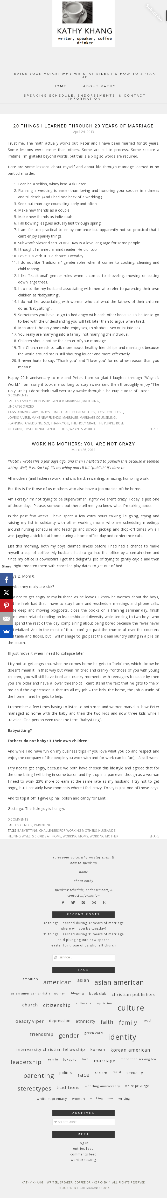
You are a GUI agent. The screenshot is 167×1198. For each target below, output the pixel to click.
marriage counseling (98, 417)
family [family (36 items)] (128, 1022)
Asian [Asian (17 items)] (83, 980)
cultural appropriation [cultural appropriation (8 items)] (94, 1003)
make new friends (46, 417)
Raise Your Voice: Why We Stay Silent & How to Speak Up (85, 75)
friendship (41, 401)
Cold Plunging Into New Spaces (83, 940)
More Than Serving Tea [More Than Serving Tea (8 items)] (138, 1059)
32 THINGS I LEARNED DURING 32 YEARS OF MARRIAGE (83, 923)
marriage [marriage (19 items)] (104, 1061)
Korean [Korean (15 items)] (97, 1049)
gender (58, 401)
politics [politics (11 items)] (65, 1072)
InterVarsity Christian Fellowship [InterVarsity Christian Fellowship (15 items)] (50, 1049)
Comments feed (83, 1154)
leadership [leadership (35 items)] (26, 1062)
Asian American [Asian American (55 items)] (119, 982)
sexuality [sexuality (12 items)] (135, 1072)
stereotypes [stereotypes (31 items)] (34, 1088)
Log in (83, 1143)
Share (154, 429)
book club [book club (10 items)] (98, 993)
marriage (73, 401)
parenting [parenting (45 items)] (38, 1075)
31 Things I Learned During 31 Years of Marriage (83, 934)
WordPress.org (83, 1160)
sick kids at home (46, 836)
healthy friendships (78, 412)
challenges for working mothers (68, 830)
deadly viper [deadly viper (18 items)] (30, 1021)
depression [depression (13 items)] (60, 1020)
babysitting (50, 412)
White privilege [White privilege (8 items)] (137, 1086)
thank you (60, 423)
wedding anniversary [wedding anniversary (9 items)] (102, 1086)
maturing (90, 401)
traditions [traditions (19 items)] (68, 1087)
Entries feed (83, 1148)
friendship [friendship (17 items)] (41, 1034)
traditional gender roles (46, 429)
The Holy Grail (83, 423)
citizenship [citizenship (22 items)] (57, 1005)
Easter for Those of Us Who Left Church (83, 945)
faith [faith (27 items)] (107, 1021)
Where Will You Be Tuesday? (84, 928)
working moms (75, 836)
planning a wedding (25, 423)
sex (46, 423)
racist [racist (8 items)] (117, 1072)
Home (60, 86)
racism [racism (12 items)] (101, 1072)
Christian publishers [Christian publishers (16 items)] (134, 994)
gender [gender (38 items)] (69, 1035)
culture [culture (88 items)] (130, 1008)
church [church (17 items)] (30, 1005)
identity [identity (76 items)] (122, 1037)
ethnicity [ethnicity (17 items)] (85, 1021)
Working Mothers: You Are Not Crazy (83, 443)
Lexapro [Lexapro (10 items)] (70, 1059)
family (25, 401)
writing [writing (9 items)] (124, 1098)
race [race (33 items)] (84, 1074)
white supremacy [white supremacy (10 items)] (52, 1099)
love (119, 412)
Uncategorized (21, 406)
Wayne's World (82, 429)
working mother (104, 836)
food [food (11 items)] (146, 1020)
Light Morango (89, 1188)
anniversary (27, 412)
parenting (42, 825)
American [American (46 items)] (57, 982)
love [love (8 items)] (85, 1059)
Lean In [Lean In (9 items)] (52, 1059)
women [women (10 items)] (78, 1099)
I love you (105, 412)
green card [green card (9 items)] (94, 1033)
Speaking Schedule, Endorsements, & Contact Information (85, 97)
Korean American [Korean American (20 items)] (130, 1050)
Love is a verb (19, 417)
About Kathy (99, 86)
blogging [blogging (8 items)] (77, 993)
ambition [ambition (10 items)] (30, 979)
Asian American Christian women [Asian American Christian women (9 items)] (38, 993)
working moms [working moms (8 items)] (101, 1098)
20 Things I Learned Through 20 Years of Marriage (83, 125)
